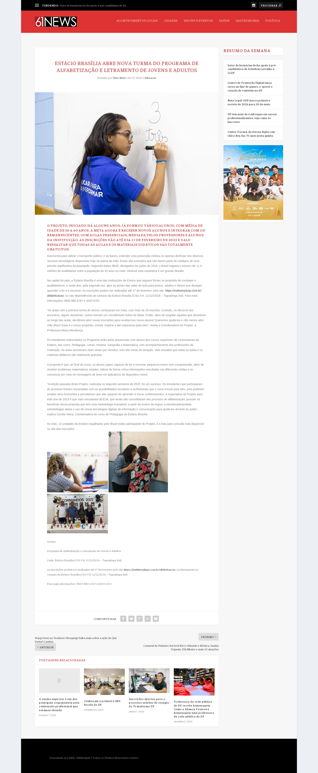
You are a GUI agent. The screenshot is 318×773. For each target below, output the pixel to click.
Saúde (224, 23)
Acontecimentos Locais (137, 23)
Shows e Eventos (198, 23)
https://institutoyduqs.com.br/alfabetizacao (149, 566)
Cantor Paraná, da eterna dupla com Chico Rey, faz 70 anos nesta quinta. (251, 130)
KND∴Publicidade (79, 754)
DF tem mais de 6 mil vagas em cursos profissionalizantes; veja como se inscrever (252, 114)
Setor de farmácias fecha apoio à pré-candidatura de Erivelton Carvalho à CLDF (252, 65)
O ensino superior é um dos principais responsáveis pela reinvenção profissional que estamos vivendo (59, 700)
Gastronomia (247, 23)
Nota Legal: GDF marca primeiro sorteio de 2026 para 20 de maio (249, 98)
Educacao (150, 74)
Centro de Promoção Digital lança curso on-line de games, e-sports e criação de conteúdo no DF (250, 82)
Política (272, 23)
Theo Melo (119, 74)
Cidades (171, 23)
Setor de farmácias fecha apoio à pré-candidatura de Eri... (94, 5)
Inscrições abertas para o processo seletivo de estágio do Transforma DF (149, 698)
